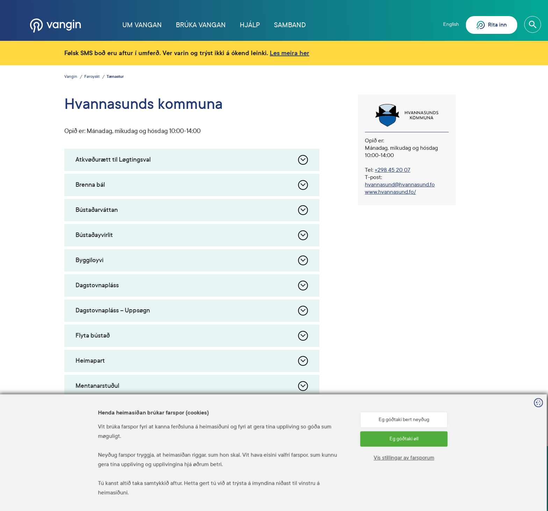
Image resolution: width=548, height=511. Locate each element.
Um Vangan (142, 25)
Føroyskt (92, 77)
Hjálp (250, 25)
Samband (290, 25)
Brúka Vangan (201, 25)
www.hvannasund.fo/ (390, 191)
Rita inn (491, 25)
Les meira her (289, 53)
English (451, 24)
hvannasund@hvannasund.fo (400, 184)
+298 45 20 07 (392, 169)
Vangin (70, 77)
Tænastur (115, 77)
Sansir (479, 500)
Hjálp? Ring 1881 (350, 472)
